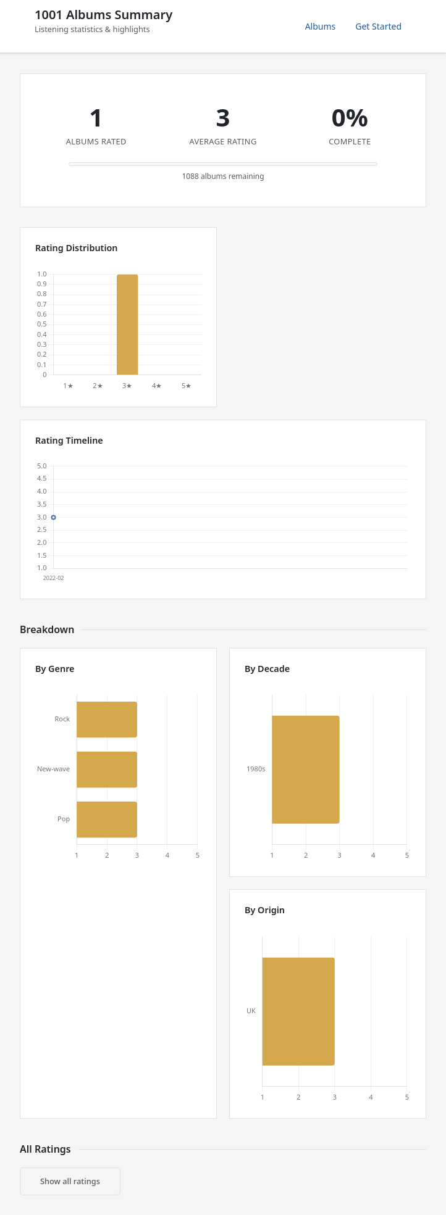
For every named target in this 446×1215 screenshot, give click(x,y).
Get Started (378, 26)
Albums (320, 26)
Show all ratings (70, 1181)
